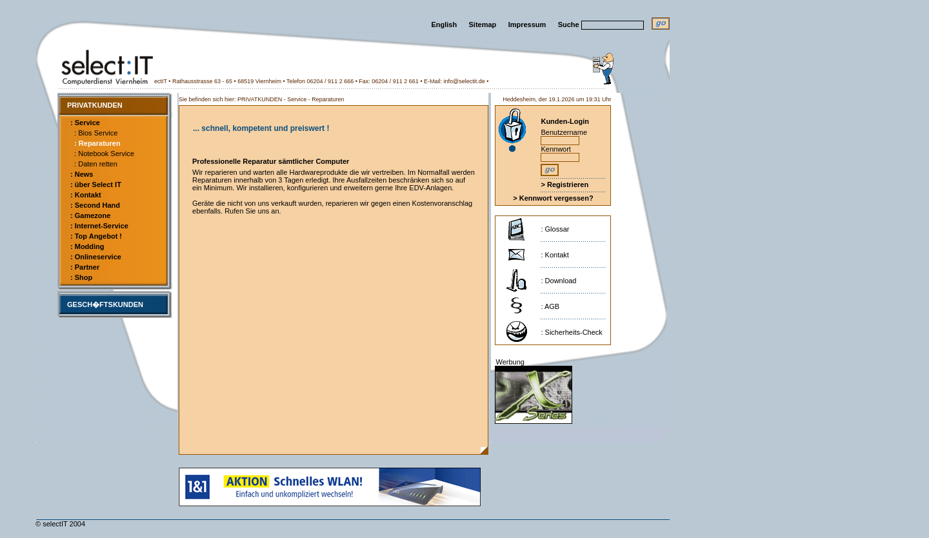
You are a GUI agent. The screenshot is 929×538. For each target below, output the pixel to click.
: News (81, 174)
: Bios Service (93, 133)
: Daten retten (93, 164)
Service (296, 99)
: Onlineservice (95, 257)
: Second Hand (95, 205)
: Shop (81, 277)
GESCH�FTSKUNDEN (105, 304)
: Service (85, 122)
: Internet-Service (99, 226)
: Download (558, 280)
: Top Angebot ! (96, 236)
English (444, 24)
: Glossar (555, 229)
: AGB (550, 306)
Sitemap (483, 24)
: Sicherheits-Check (571, 332)
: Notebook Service (102, 153)
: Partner (84, 267)
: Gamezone (90, 215)
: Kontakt (85, 195)
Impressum (527, 24)
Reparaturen (328, 99)
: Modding (87, 246)
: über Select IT (95, 184)
